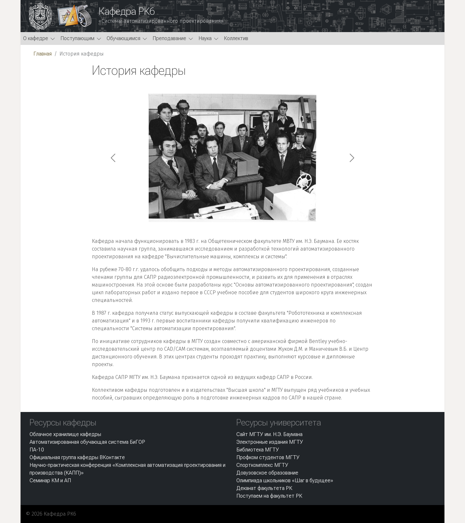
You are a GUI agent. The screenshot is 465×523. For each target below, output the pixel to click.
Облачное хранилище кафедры (65, 434)
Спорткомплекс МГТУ (262, 465)
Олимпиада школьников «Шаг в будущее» (284, 480)
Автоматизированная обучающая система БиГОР (87, 442)
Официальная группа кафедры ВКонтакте (77, 457)
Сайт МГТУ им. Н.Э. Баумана (269, 434)
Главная (42, 54)
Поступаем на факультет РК (269, 496)
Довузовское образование (267, 473)
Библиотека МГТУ (257, 450)
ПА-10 (37, 450)
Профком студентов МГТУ (268, 457)
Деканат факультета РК (264, 488)
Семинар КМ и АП (50, 480)
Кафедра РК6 (127, 11)
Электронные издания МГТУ (269, 442)
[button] (39, 38)
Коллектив (236, 38)
